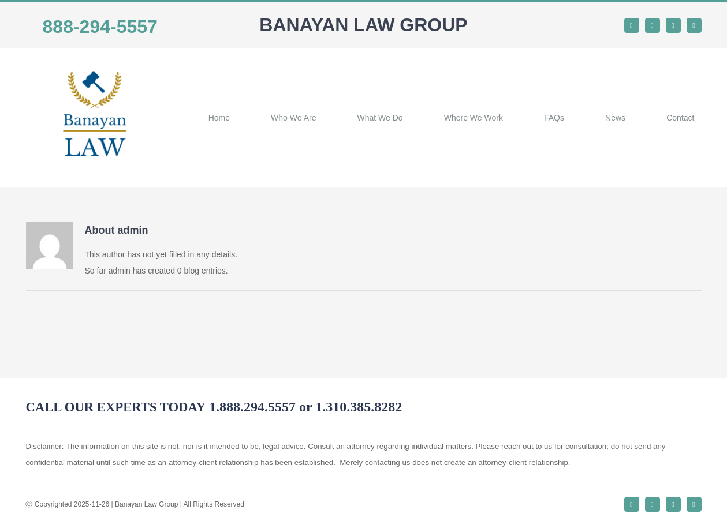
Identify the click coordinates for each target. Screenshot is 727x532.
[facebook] (631, 25)
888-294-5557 (100, 26)
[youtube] (694, 25)
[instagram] (673, 25)
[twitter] (652, 25)
